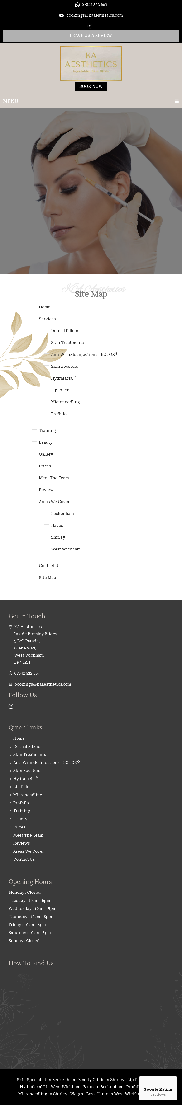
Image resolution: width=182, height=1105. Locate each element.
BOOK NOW (91, 86)
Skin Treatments (67, 342)
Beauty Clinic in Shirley (101, 1079)
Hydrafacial (63, 378)
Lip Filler (60, 390)
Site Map (47, 577)
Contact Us (50, 566)
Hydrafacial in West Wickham (50, 1087)
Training (47, 430)
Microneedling (65, 402)
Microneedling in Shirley (42, 1094)
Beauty (46, 442)
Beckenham (62, 513)
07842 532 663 (27, 673)
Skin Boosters (64, 366)
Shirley (58, 537)
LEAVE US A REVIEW (91, 35)
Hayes (57, 525)
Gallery (46, 454)
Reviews (47, 490)
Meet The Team (54, 478)
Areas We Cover (54, 501)
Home (44, 307)
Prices (45, 466)
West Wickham (66, 549)
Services (47, 319)
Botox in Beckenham (103, 1087)
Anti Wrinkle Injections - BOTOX (84, 354)
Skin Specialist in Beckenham (46, 1079)
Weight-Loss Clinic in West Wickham (107, 1094)
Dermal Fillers (64, 331)
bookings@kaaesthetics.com (42, 684)
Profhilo (59, 414)
